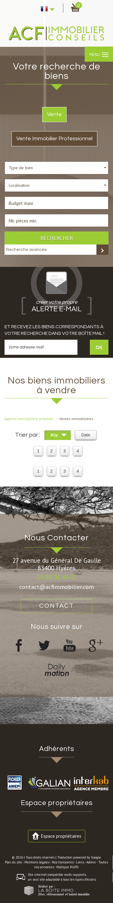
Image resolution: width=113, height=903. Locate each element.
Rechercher (56, 237)
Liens (80, 862)
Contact (56, 606)
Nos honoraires (63, 862)
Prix (59, 436)
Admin (91, 862)
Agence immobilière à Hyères (29, 418)
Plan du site (13, 862)
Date (85, 434)
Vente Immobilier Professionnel (54, 138)
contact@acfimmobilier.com (56, 587)
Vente (54, 114)
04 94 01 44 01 (56, 577)
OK (99, 347)
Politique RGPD (67, 867)
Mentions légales (36, 862)
